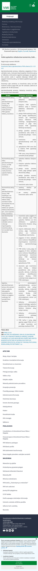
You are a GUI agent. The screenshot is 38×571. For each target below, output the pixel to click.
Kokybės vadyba (8, 380)
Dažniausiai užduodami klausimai (13, 471)
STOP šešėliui (7, 494)
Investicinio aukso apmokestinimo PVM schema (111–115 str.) (18, 67)
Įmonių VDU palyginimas (10, 490)
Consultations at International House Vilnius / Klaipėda (16, 432)
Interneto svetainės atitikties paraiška (14, 502)
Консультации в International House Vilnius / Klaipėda (16, 438)
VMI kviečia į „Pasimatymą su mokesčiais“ (15, 483)
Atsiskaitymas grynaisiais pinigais (13, 467)
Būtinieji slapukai (7, 550)
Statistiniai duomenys (9, 399)
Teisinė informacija (8, 368)
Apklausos (6, 422)
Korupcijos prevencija (9, 387)
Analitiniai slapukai (7, 556)
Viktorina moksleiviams (10, 479)
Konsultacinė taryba (9, 414)
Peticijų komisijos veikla (10, 372)
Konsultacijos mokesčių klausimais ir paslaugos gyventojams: (17, 519)
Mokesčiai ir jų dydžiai (9, 463)
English (20, 51)
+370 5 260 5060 (8, 522)
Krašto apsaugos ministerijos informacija (15, 498)
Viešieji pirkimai (7, 407)
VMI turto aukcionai (9, 487)
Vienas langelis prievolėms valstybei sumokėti (16, 454)
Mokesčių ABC (7, 475)
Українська (32, 51)
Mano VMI (14, 528)
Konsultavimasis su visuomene (12, 364)
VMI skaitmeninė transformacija (12, 450)
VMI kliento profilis (8, 447)
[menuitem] (12, 22)
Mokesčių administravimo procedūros (14, 383)
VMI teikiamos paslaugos (10, 443)
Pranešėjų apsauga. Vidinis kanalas (13, 391)
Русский (25, 51)
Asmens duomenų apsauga (11, 403)
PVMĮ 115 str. (8, 333)
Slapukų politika (20, 546)
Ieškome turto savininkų (10, 506)
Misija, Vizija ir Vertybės (10, 356)
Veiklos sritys (7, 376)
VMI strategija (7, 418)
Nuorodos (6, 510)
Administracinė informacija (11, 395)
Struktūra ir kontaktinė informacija (13, 360)
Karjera (5, 411)
